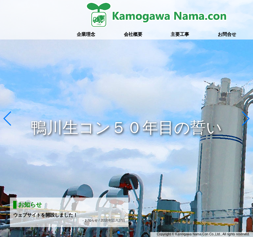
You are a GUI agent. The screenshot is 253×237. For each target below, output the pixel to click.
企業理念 (86, 34)
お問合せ (227, 34)
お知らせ (91, 220)
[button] (7, 118)
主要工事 (180, 34)
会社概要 (133, 34)
